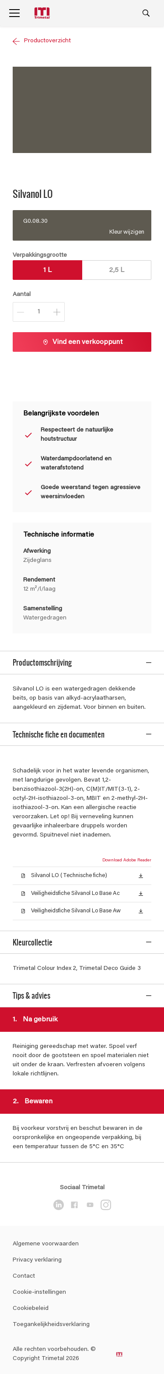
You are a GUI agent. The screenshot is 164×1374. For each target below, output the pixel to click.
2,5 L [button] (116, 270)
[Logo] (43, 13)
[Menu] (14, 13)
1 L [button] (47, 270)
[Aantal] (39, 312)
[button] (140, 861)
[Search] (146, 13)
